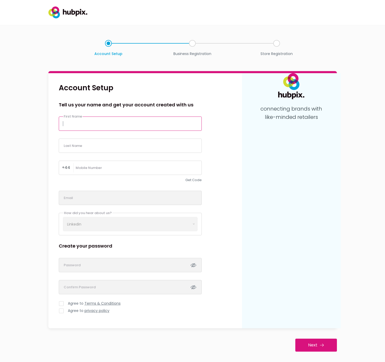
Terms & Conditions (102, 303)
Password (72, 265)
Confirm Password (80, 287)
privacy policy (96, 310)
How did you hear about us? (88, 212)
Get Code (193, 180)
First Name (73, 116)
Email (68, 197)
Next (316, 345)
